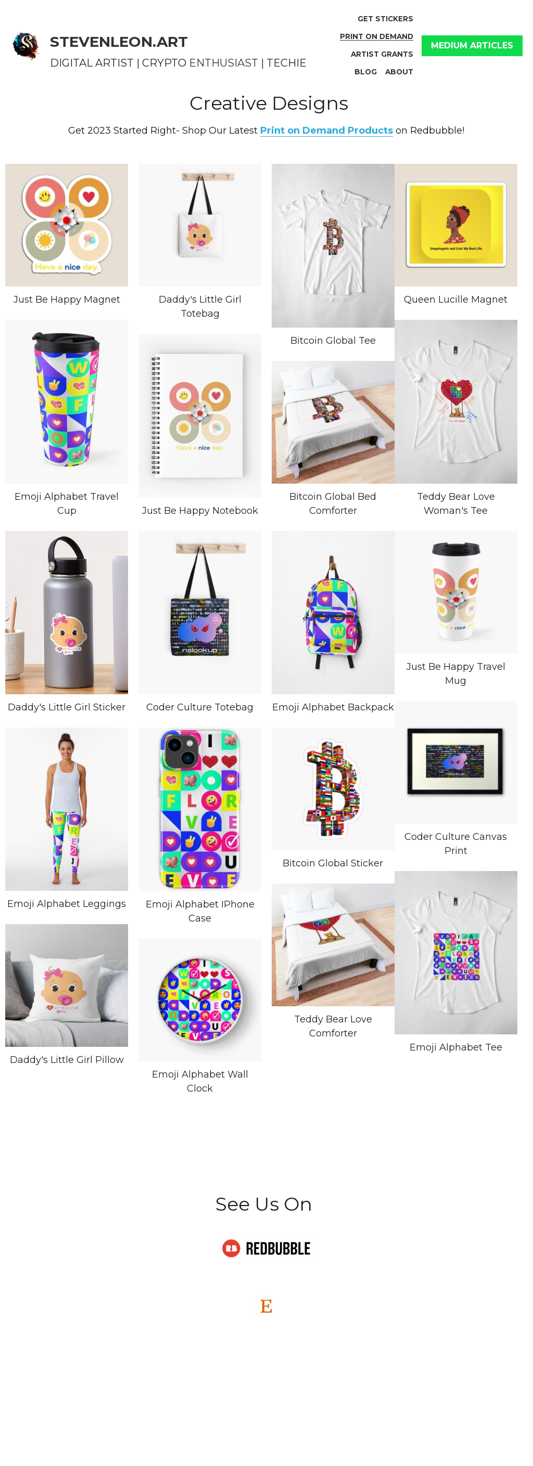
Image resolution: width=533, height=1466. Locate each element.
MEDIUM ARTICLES (472, 45)
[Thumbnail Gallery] (66, 225)
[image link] (26, 44)
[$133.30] (333, 422)
